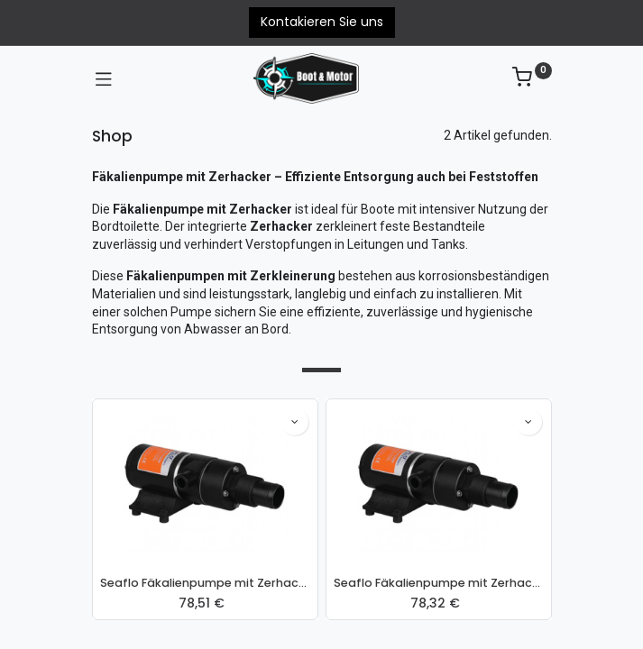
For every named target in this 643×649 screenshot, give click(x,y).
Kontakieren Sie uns (322, 22)
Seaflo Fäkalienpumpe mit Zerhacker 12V (205, 582)
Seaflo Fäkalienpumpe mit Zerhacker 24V (439, 582)
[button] (294, 421)
